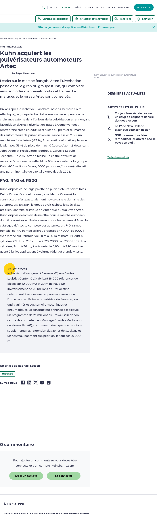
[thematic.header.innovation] (145, 18)
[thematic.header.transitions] (122, 18)
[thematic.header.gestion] (53, 18)
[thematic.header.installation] (91, 18)
